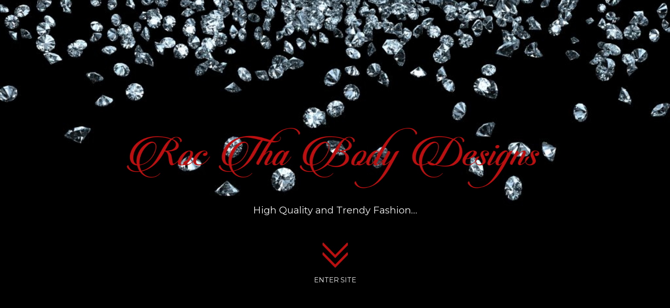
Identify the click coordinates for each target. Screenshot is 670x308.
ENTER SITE (335, 280)
